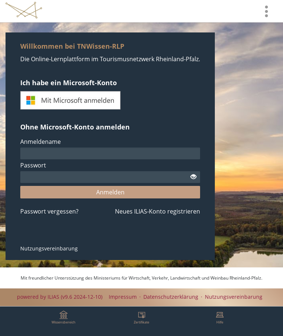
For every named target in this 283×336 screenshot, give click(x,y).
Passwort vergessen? (49, 211)
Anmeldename (40, 142)
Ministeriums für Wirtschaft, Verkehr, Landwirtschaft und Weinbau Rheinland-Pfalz (177, 278)
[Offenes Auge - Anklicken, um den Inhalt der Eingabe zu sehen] (193, 177)
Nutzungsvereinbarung (49, 248)
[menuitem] (266, 11)
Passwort (33, 165)
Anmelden (110, 192)
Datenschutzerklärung (170, 296)
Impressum (123, 296)
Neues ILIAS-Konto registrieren (157, 211)
